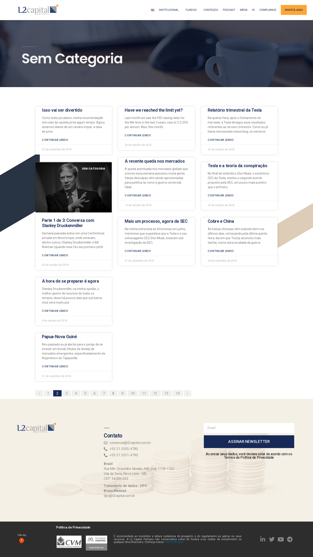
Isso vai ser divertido (62, 70)
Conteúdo (211, 9)
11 (145, 353)
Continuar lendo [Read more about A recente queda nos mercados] (138, 156)
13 (168, 353)
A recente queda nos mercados (155, 121)
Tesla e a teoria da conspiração (237, 126)
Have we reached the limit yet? (153, 70)
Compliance (267, 9)
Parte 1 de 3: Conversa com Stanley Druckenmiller (68, 183)
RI (253, 9)
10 (134, 353)
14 (179, 353)
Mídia (244, 9)
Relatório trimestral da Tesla (235, 70)
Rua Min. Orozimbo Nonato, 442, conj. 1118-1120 (139, 469)
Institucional (170, 10)
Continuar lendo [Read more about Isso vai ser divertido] (55, 100)
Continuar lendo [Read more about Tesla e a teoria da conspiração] (221, 156)
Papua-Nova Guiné (59, 297)
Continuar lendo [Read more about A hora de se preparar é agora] (55, 271)
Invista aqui (294, 9)
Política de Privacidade (73, 527)
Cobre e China (221, 181)
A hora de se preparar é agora (70, 241)
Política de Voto (173, 542)
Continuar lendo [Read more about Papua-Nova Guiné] (55, 327)
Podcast (229, 9)
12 (156, 353)
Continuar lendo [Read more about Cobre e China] (221, 211)
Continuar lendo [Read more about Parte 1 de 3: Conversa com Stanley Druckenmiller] (55, 215)
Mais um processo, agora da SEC (156, 181)
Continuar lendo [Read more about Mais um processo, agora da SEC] (138, 211)
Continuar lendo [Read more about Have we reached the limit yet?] (138, 95)
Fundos (192, 10)
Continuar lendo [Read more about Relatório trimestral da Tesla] (221, 100)
